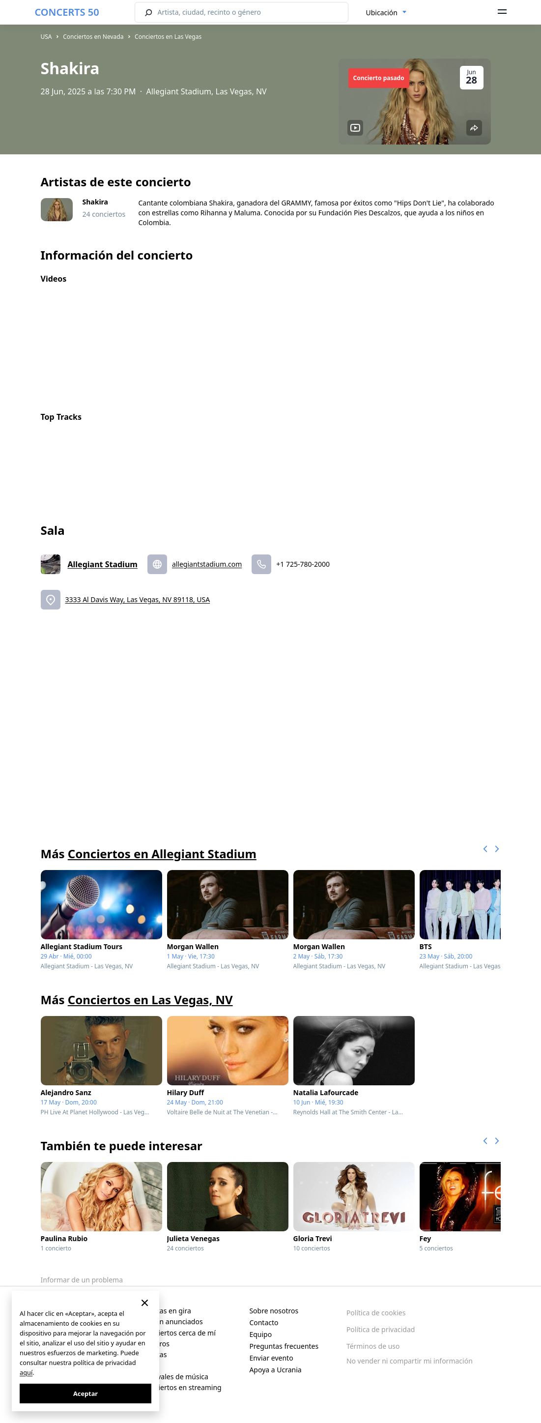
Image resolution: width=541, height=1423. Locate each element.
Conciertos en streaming (182, 1387)
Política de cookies (376, 1312)
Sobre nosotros (273, 1310)
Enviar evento (271, 1358)
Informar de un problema (82, 1279)
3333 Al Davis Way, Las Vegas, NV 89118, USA (137, 599)
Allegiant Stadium (103, 564)
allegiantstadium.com (207, 564)
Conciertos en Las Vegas (168, 36)
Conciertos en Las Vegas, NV (150, 999)
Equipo (260, 1334)
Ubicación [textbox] (382, 12)
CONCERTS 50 (67, 12)
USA (46, 36)
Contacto (263, 1322)
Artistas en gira (166, 1310)
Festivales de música (175, 1376)
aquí (26, 1372)
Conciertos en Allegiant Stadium (162, 853)
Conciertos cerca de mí (179, 1332)
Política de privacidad (380, 1329)
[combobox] (386, 13)
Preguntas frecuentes (283, 1346)
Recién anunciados (172, 1321)
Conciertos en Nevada (93, 36)
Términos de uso (373, 1346)
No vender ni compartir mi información (409, 1360)
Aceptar (85, 1393)
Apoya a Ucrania (275, 1369)
